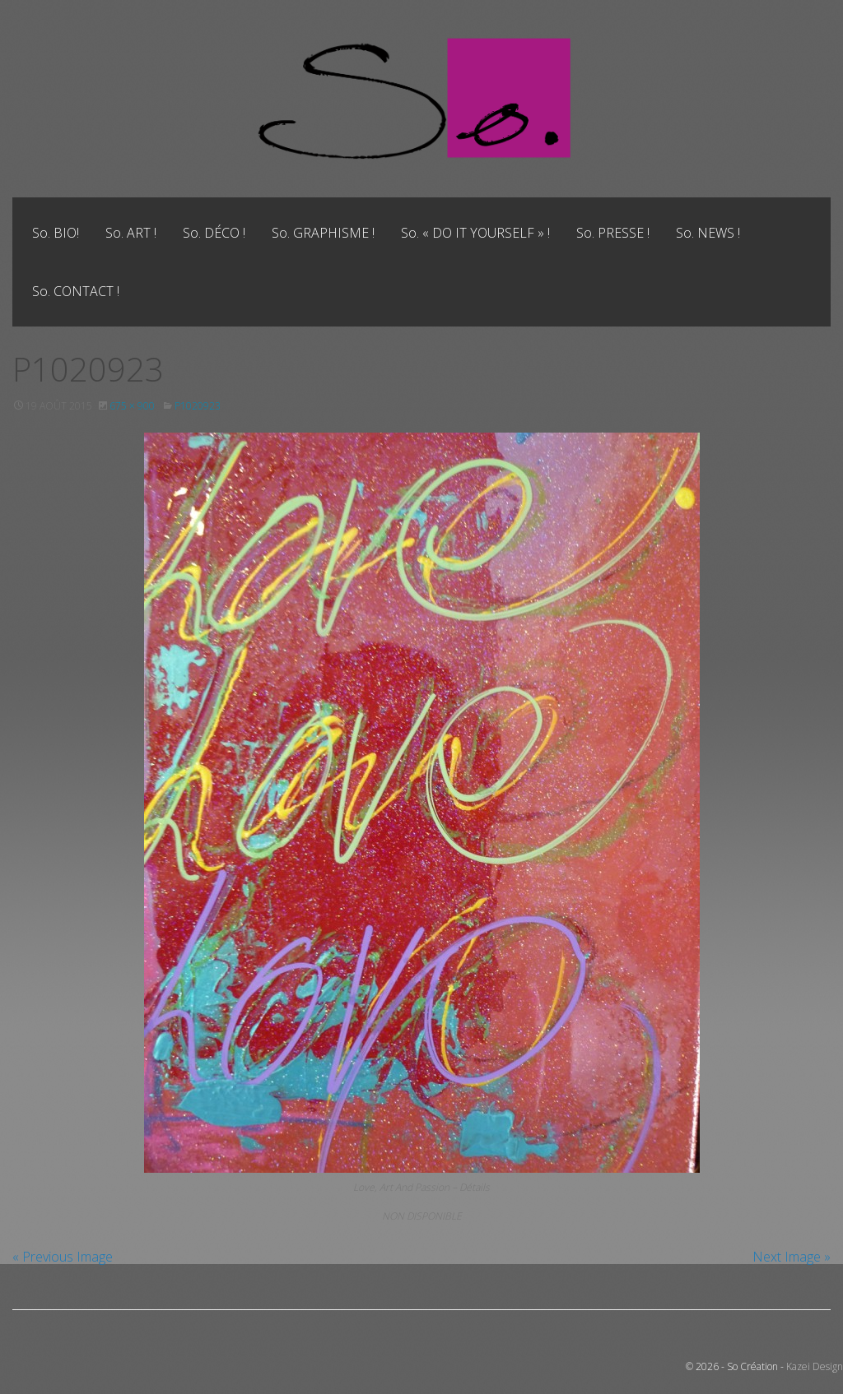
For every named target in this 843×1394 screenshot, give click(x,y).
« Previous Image (62, 1257)
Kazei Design (814, 1366)
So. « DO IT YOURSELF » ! (475, 233)
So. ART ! (130, 233)
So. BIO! (55, 233)
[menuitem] (55, 233)
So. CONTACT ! (75, 291)
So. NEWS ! (708, 233)
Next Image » (791, 1257)
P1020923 (198, 406)
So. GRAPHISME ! (323, 233)
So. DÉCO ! (214, 233)
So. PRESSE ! (613, 233)
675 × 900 (132, 406)
